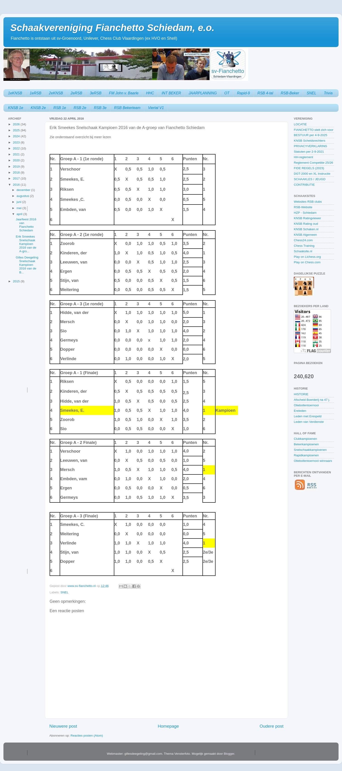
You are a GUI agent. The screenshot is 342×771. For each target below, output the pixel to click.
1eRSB (35, 93)
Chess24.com (303, 240)
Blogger (229, 753)
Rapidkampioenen (306, 455)
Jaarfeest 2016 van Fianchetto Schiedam (26, 225)
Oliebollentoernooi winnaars (313, 461)
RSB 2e (80, 108)
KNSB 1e (15, 108)
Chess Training (304, 245)
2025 (17, 130)
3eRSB (95, 93)
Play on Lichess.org (307, 256)
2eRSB (76, 93)
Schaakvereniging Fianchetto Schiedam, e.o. (112, 27)
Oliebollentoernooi (306, 405)
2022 (17, 148)
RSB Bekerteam (127, 108)
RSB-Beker (290, 93)
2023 (17, 142)
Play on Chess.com (307, 262)
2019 (17, 166)
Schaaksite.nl (303, 251)
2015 (17, 281)
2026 (17, 124)
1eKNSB (15, 93)
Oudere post (271, 726)
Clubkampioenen (305, 438)
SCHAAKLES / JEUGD (309, 179)
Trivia (328, 93)
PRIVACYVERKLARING (310, 146)
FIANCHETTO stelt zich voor (313, 130)
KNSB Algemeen (305, 234)
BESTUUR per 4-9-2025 (310, 135)
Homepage (168, 726)
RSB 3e (100, 108)
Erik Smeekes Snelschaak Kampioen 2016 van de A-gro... (26, 244)
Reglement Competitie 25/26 (313, 162)
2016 (17, 184)
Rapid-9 (243, 93)
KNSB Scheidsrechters (309, 140)
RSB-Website (303, 207)
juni (19, 202)
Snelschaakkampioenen (310, 449)
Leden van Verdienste (309, 421)
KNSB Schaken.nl (306, 229)
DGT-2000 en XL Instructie (312, 173)
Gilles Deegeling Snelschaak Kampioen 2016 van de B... (27, 265)
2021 (17, 154)
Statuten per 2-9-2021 (309, 151)
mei (19, 208)
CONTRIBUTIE (304, 184)
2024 (17, 136)
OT (226, 93)
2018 (17, 172)
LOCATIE (300, 124)
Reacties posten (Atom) (86, 735)
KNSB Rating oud (306, 223)
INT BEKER (171, 93)
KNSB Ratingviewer (307, 218)
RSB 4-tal (265, 93)
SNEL (311, 93)
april (20, 214)
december (24, 190)
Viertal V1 (156, 108)
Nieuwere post (63, 726)
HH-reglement (303, 157)
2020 (17, 160)
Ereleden (300, 410)
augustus (23, 196)
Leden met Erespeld (308, 416)
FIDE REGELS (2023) (309, 168)
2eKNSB (56, 93)
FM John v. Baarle (124, 93)
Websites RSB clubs (308, 201)
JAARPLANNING (203, 93)
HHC (150, 93)
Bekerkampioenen (306, 444)
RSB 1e (59, 108)
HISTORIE (301, 394)
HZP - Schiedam (305, 212)
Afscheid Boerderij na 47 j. (312, 399)
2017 (17, 178)
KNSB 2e (38, 108)
